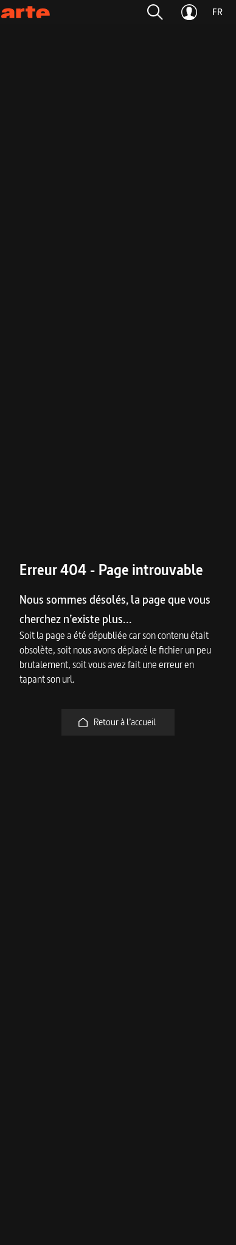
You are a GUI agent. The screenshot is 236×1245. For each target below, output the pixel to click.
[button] (155, 12)
